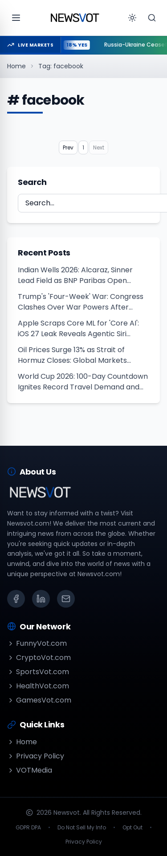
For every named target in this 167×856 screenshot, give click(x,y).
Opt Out (132, 827)
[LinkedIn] (41, 599)
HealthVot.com (38, 686)
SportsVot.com (38, 672)
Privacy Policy (35, 756)
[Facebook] (16, 599)
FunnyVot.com (37, 643)
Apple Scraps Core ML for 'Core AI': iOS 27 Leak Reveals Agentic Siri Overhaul (78, 328)
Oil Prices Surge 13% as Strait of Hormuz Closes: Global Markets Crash (72, 355)
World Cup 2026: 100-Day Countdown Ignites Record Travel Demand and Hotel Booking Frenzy (83, 382)
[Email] (66, 599)
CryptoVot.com (39, 657)
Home (16, 66)
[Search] (152, 18)
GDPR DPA (28, 827)
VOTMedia (29, 770)
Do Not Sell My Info (81, 827)
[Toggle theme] (132, 18)
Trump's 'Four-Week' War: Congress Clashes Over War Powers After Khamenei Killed (80, 302)
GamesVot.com (39, 700)
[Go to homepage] (75, 18)
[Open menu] (16, 18)
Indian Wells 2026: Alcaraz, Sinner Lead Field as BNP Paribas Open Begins (75, 275)
